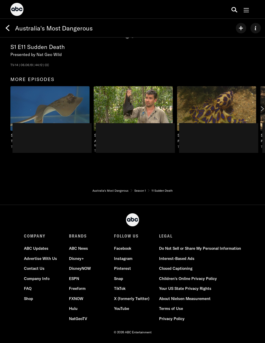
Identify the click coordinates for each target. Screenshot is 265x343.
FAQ (27, 288)
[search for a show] (234, 9)
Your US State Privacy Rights (185, 288)
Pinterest (122, 268)
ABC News (78, 248)
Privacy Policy (172, 318)
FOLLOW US (126, 236)
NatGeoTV (78, 318)
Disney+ (76, 258)
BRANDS (78, 236)
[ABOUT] (255, 28)
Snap (118, 278)
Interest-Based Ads (176, 258)
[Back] (7, 28)
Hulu (73, 308)
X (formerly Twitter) (131, 298)
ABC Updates (36, 248)
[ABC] (16, 10)
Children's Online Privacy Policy (188, 278)
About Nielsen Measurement (185, 298)
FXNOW (76, 298)
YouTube (121, 308)
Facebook (122, 248)
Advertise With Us (40, 258)
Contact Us (34, 268)
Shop (28, 298)
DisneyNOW (80, 268)
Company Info (36, 278)
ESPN (74, 278)
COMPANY (35, 236)
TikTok (119, 288)
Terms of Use (171, 308)
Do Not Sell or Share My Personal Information (200, 248)
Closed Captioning (175, 268)
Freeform (77, 288)
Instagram (123, 258)
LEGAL (166, 236)
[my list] (241, 28)
